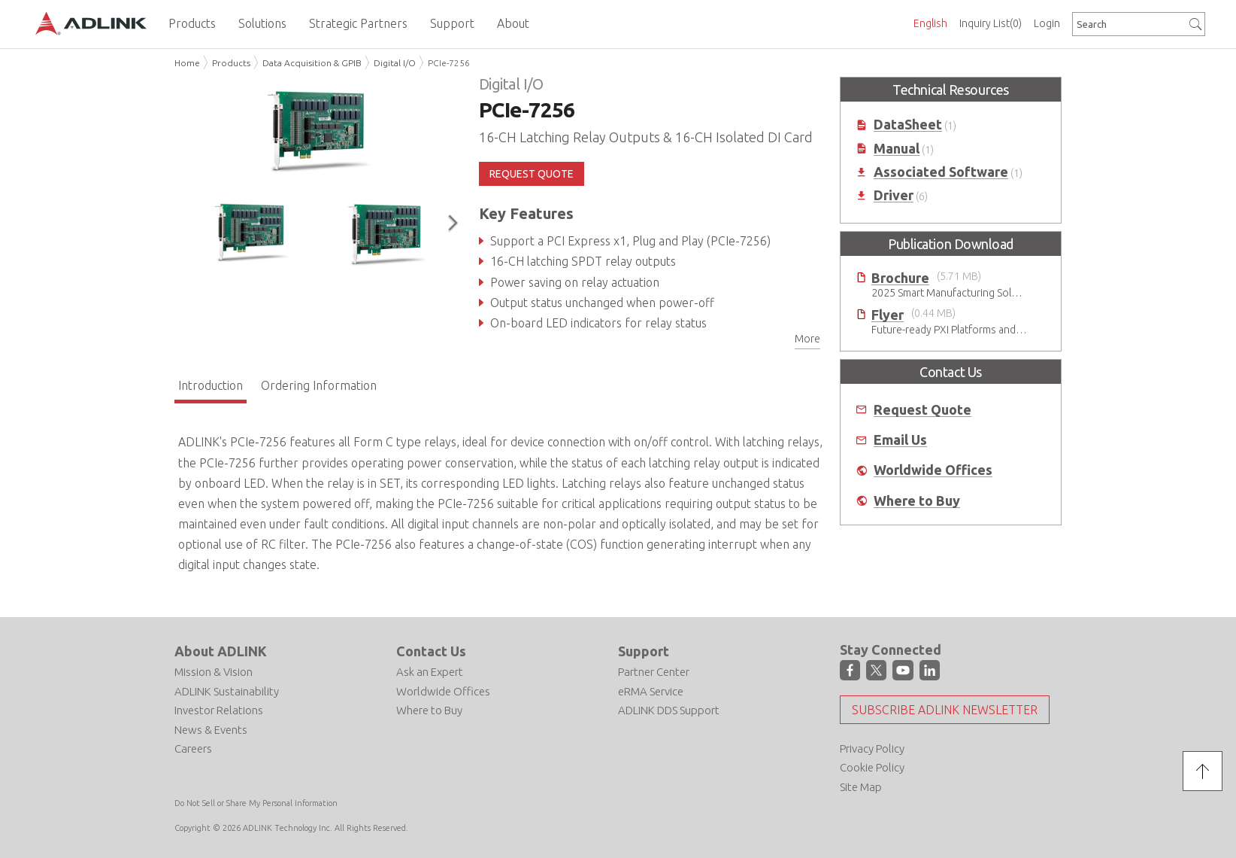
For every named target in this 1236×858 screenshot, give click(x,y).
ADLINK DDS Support (668, 710)
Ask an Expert (429, 671)
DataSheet (908, 124)
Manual (896, 148)
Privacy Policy (872, 748)
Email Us (900, 440)
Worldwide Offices (933, 470)
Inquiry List (990, 23)
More (807, 339)
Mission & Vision (213, 671)
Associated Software (941, 172)
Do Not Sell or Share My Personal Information (256, 803)
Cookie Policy (872, 767)
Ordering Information (319, 385)
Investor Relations (218, 710)
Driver (893, 195)
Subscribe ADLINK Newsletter (945, 710)
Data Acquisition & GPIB (312, 63)
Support (643, 651)
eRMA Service (650, 691)
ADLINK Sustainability (226, 691)
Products (231, 63)
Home (187, 63)
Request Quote (922, 410)
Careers (193, 748)
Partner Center (653, 671)
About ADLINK (220, 651)
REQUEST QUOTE (531, 174)
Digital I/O (395, 63)
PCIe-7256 (449, 63)
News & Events (210, 729)
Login (1047, 23)
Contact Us (431, 651)
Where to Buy (917, 501)
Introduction (210, 385)
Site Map (861, 786)
